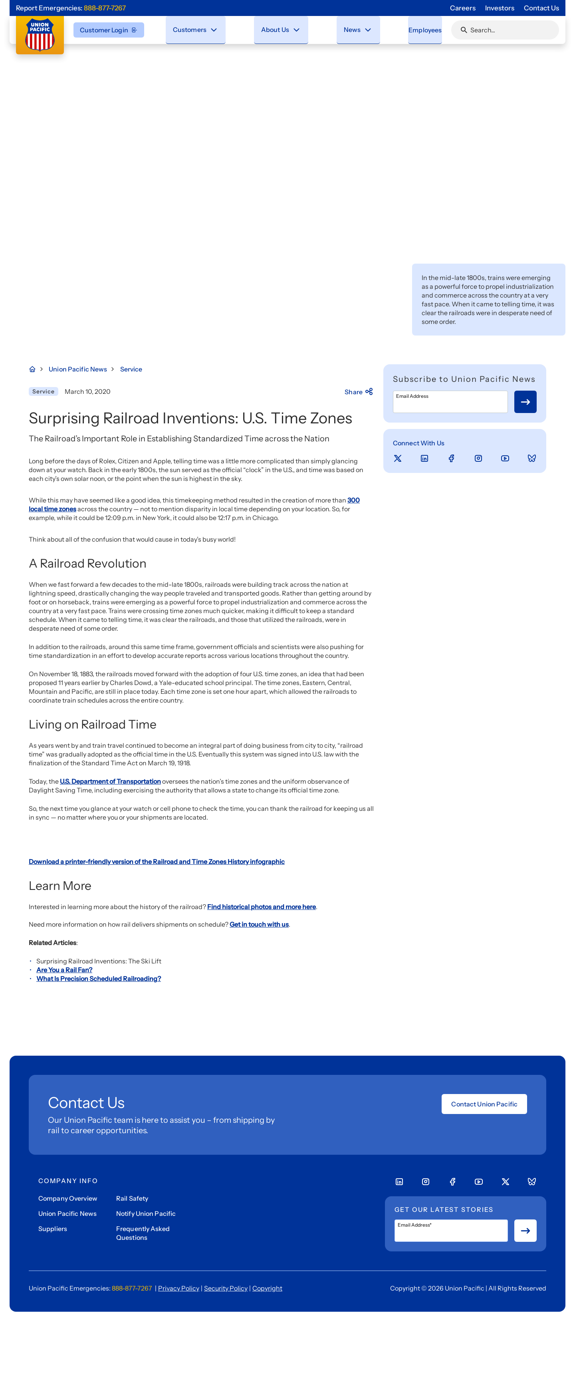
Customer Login (109, 30)
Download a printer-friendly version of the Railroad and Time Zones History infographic (157, 1062)
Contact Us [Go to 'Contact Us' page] (541, 8)
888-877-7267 (105, 8)
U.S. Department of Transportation (110, 781)
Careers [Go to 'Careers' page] (463, 8)
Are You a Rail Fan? (64, 1170)
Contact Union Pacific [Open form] (484, 1305)
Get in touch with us (259, 1125)
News (342, 29)
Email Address (412, 396)
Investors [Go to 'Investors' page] (499, 8)
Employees (417, 30)
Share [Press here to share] (359, 392)
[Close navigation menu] (214, 29)
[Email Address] (450, 402)
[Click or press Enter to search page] (464, 30)
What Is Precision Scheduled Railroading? (98, 1179)
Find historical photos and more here (261, 1107)
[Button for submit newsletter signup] (525, 402)
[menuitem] (196, 30)
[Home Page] (37, 369)
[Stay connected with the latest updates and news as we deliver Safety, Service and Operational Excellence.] (358, 29)
